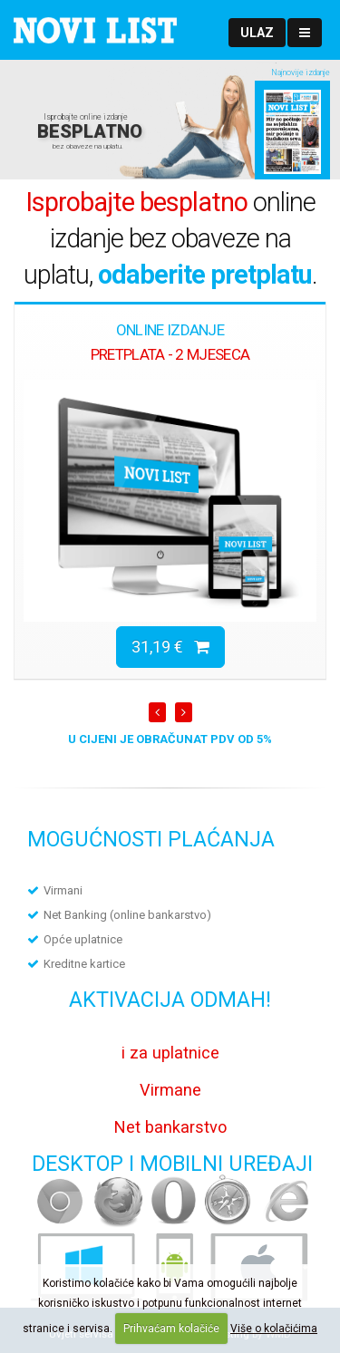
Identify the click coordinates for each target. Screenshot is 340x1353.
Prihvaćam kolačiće (171, 1328)
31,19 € (170, 646)
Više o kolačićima (273, 1328)
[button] (257, 32)
